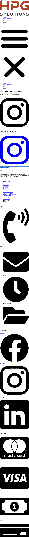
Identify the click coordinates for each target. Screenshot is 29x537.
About (4, 20)
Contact (4, 22)
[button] (14, 53)
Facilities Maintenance (7, 18)
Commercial (5, 17)
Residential (5, 19)
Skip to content (3, 0)
